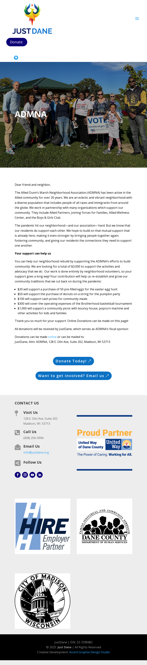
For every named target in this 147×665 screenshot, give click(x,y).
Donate (16, 42)
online (52, 337)
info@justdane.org (36, 452)
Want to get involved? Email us (71, 375)
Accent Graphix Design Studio (89, 652)
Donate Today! (71, 361)
